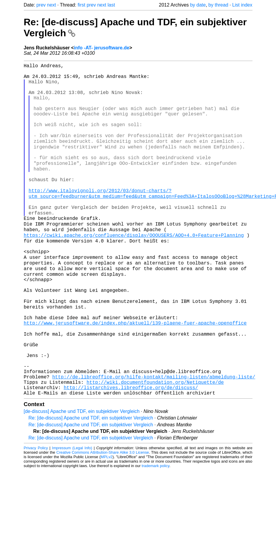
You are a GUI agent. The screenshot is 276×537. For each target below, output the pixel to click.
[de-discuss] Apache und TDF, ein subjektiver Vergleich (82, 477)
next (51, 4)
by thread (218, 4)
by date (197, 4)
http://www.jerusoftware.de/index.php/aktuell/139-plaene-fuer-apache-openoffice (135, 374)
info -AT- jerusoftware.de (101, 47)
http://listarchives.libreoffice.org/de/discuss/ (131, 453)
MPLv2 (107, 523)
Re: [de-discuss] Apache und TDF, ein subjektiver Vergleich (91, 484)
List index (242, 4)
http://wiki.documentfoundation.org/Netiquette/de (155, 446)
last (111, 4)
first (81, 4)
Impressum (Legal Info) (72, 514)
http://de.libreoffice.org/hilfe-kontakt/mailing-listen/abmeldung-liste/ (153, 439)
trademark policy (155, 532)
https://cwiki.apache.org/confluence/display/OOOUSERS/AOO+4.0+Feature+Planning (134, 269)
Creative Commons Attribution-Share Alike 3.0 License (102, 519)
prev (41, 4)
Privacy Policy (36, 514)
